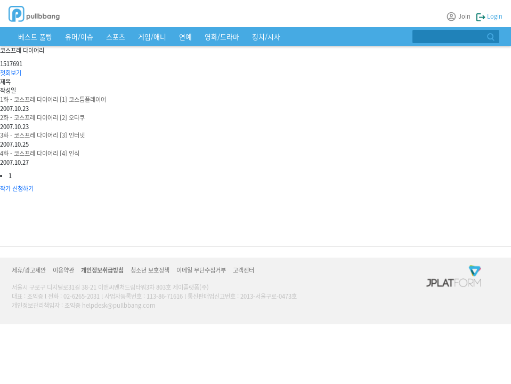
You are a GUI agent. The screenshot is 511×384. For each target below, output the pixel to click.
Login (489, 16)
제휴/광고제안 (29, 270)
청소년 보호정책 (150, 270)
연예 (185, 36)
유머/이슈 (79, 36)
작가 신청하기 (17, 188)
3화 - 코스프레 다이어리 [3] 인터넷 (42, 135)
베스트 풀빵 (35, 36)
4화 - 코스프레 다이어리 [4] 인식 (39, 153)
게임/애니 (152, 36)
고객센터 (243, 270)
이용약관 (63, 270)
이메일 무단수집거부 (201, 270)
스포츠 (115, 36)
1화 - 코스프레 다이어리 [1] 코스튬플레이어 (53, 99)
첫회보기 (10, 72)
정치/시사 (266, 36)
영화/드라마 (222, 36)
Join (459, 16)
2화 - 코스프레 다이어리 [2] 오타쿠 (42, 117)
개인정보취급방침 (102, 270)
